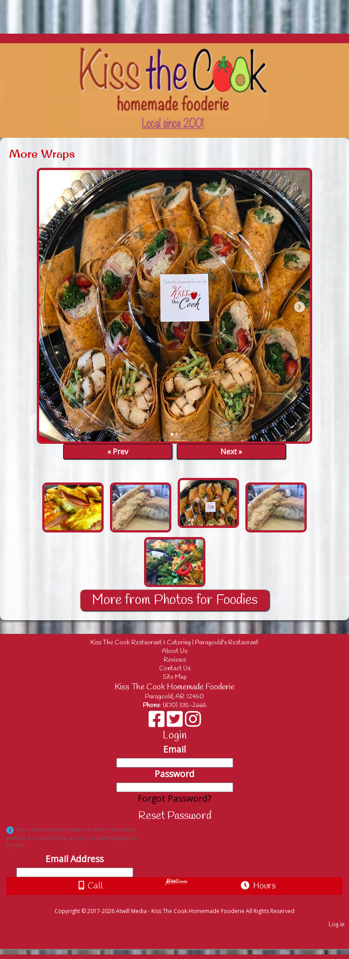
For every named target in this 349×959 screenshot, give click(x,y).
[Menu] (9, 13)
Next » (231, 452)
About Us (174, 651)
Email (174, 749)
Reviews (175, 660)
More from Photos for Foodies (175, 600)
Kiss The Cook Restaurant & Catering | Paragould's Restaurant (181, 642)
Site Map (175, 677)
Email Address (74, 859)
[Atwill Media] (182, 901)
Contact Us (174, 668)
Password (174, 774)
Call (91, 886)
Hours (258, 886)
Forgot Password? (174, 798)
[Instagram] (193, 722)
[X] (176, 722)
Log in (336, 924)
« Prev (117, 452)
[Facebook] (158, 722)
